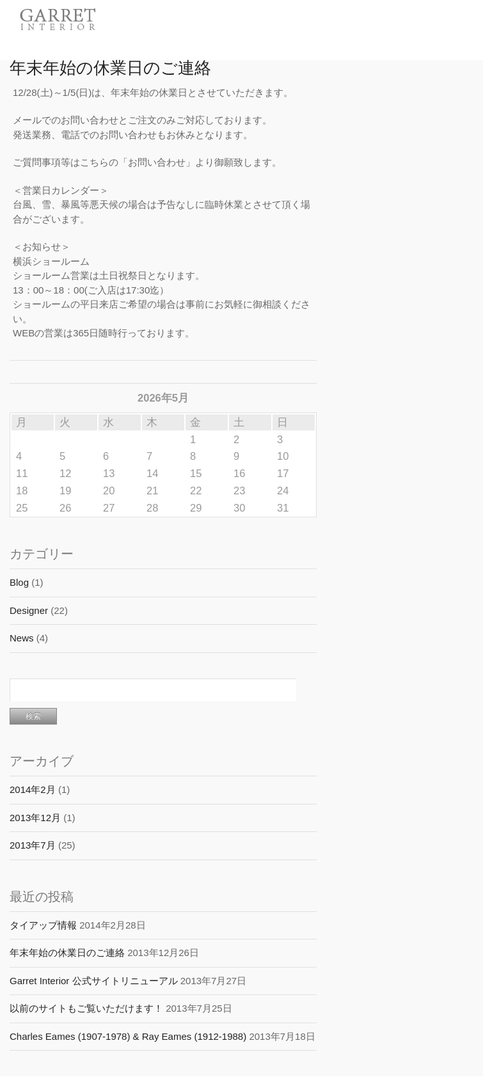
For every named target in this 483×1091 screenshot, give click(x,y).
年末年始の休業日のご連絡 (110, 66)
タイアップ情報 (43, 925)
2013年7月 (33, 845)
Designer (29, 610)
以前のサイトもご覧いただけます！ (86, 1008)
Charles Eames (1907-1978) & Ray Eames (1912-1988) (128, 1036)
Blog (19, 582)
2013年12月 (35, 817)
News (22, 637)
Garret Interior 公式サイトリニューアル (94, 980)
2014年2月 (33, 789)
